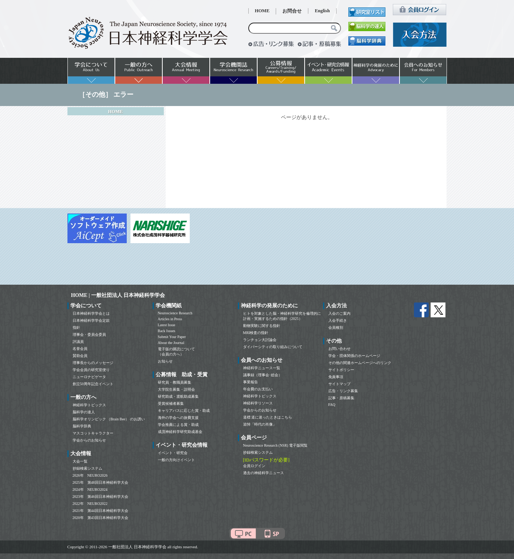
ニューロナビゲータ (89, 377)
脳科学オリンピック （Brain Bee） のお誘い (109, 419)
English (322, 10)
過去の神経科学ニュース (263, 473)
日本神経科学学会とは (91, 313)
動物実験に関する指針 (261, 326)
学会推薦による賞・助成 (178, 425)
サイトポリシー (341, 370)
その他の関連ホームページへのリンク (359, 363)
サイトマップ (339, 384)
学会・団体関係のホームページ (354, 356)
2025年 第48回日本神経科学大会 (100, 482)
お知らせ (165, 361)
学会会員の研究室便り (91, 370)
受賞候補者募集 (171, 403)
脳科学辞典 (82, 426)
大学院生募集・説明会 (176, 389)
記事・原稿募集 (341, 398)
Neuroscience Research (175, 313)
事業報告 (250, 382)
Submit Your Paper (172, 337)
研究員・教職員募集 (174, 382)
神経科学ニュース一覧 (261, 368)
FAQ (331, 405)
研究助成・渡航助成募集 (178, 396)
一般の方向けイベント (176, 460)
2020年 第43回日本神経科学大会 (100, 518)
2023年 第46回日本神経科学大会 (100, 496)
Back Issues (167, 331)
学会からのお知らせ (89, 440)
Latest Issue (167, 325)
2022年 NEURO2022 (90, 504)
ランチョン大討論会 (259, 340)
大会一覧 (80, 461)
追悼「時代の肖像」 (259, 424)
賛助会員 (80, 356)
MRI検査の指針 (256, 333)
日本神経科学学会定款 (91, 320)
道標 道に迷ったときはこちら (267, 417)
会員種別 (335, 327)
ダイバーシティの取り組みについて (272, 347)
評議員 (78, 342)
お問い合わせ (339, 349)
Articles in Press (170, 319)
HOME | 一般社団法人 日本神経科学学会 (118, 295)
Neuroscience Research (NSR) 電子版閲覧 (275, 445)
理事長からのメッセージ (93, 363)
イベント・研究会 (173, 453)
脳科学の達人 (84, 412)
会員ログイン (254, 466)
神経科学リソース (258, 403)
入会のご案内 (339, 313)
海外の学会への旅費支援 (178, 418)
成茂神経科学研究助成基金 (180, 432)
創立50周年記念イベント (93, 384)
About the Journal (171, 343)
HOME (262, 10)
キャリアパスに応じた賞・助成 (184, 410)
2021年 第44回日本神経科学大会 (100, 511)
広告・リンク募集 (343, 391)
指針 (76, 327)
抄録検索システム (87, 468)
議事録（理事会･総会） (262, 375)
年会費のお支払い (258, 389)
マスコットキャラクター (93, 433)
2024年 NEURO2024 (90, 489)
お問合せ (292, 11)
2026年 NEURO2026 (90, 475)
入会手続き (337, 320)
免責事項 (335, 377)
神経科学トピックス (89, 405)
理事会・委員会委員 (89, 335)
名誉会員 (80, 349)
